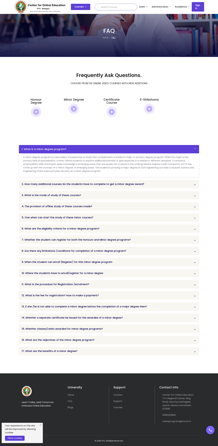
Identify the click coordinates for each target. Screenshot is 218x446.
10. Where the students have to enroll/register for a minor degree (62, 273)
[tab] (36, 113)
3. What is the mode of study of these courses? (51, 195)
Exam (142, 6)
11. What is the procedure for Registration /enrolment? (55, 284)
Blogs (70, 407)
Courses (79, 6)
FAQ (70, 401)
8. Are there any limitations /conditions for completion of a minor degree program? (74, 251)
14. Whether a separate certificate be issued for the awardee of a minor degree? (72, 317)
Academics (181, 6)
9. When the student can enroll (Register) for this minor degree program (67, 262)
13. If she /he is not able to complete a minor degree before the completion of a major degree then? (84, 306)
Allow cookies (15, 438)
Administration (160, 6)
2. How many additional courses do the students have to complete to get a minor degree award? (83, 184)
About (71, 394)
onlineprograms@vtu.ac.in (176, 421)
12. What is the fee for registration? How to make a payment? (60, 295)
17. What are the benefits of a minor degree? (49, 351)
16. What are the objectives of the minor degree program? (58, 340)
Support (117, 401)
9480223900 (169, 415)
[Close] (40, 425)
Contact (118, 394)
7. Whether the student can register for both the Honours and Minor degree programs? (76, 239)
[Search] (117, 7)
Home (105, 37)
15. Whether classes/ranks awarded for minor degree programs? (62, 328)
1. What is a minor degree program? (44, 149)
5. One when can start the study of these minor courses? (57, 217)
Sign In (197, 7)
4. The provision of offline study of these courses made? (57, 206)
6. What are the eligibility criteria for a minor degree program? (60, 228)
